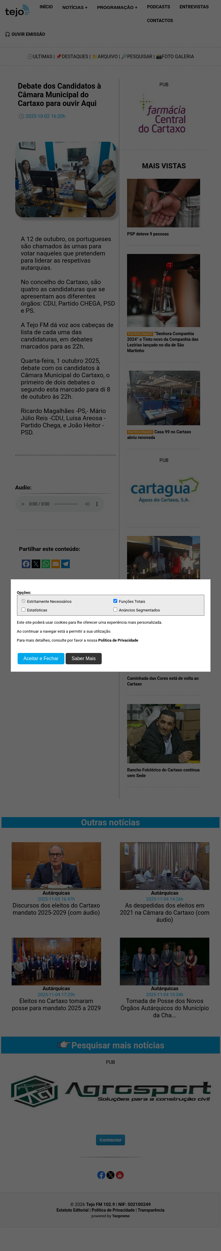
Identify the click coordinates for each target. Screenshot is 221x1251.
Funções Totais (129, 601)
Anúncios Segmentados (136, 610)
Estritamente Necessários (46, 601)
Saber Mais (84, 658)
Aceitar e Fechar (41, 658)
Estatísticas (34, 610)
